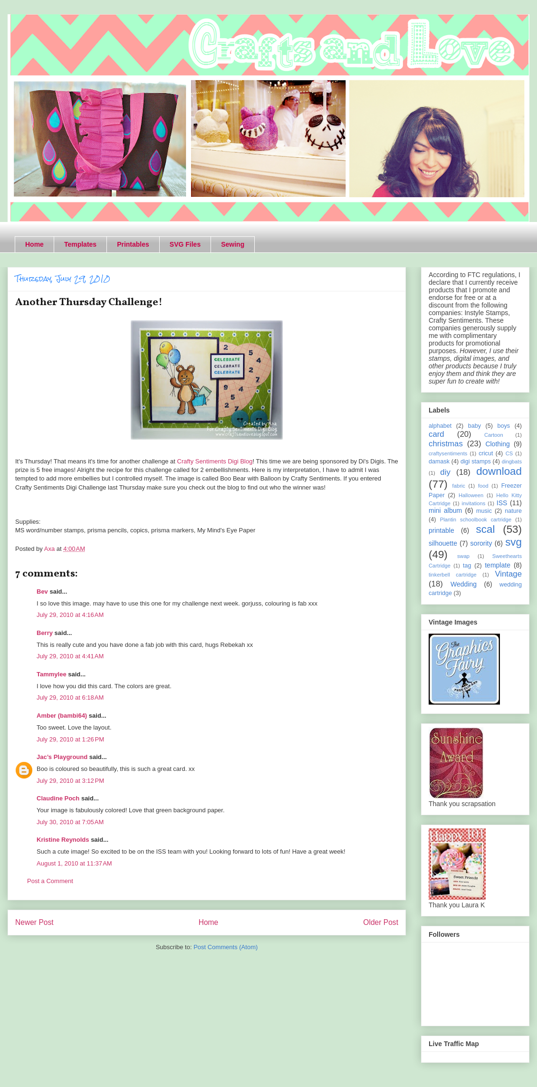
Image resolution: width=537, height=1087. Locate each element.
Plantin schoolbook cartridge (475, 519)
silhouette (443, 543)
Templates (80, 244)
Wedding (464, 584)
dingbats (512, 461)
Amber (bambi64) (62, 715)
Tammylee (52, 674)
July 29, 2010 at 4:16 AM (70, 614)
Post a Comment (50, 881)
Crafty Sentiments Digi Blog (215, 461)
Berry (46, 632)
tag (467, 565)
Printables (133, 244)
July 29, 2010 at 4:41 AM (70, 656)
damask (439, 461)
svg (513, 542)
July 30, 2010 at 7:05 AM (70, 822)
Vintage (508, 573)
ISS (502, 503)
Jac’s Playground (62, 756)
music (484, 511)
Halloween (471, 495)
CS (509, 453)
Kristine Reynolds (63, 839)
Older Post (380, 922)
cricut (486, 453)
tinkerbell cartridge (453, 574)
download (499, 471)
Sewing (232, 244)
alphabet (440, 426)
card (436, 434)
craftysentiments (448, 453)
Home (34, 244)
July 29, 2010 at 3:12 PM (70, 780)
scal (485, 529)
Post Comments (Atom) (225, 947)
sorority (481, 543)
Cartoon (493, 435)
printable (441, 530)
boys (504, 426)
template (497, 565)
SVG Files (185, 244)
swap (463, 556)
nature (513, 511)
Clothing (497, 444)
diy (445, 472)
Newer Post (34, 922)
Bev (42, 591)
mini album (445, 510)
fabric (458, 486)
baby (474, 426)
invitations (474, 503)
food (483, 486)
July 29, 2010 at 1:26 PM (70, 739)
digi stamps (475, 461)
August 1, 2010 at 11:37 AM (74, 863)
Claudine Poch (58, 798)
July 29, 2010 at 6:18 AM (70, 697)
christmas (446, 443)
